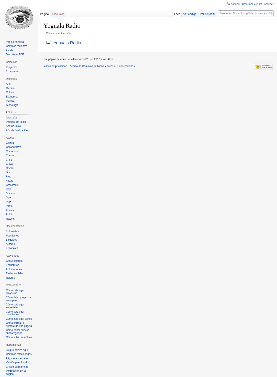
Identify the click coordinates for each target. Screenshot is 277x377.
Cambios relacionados (19, 354)
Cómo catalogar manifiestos (15, 313)
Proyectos (11, 67)
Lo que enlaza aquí (17, 349)
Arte (8, 83)
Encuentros (12, 265)
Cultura (10, 92)
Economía (12, 96)
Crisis (9, 159)
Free (8, 176)
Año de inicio (13, 126)
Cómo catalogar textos (19, 318)
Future (9, 180)
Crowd (9, 163)
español (235, 4)
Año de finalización (17, 130)
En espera (12, 71)
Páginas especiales (17, 358)
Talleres (10, 277)
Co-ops (10, 155)
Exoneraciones (126, 66)
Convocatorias (14, 260)
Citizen (10, 142)
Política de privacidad (54, 66)
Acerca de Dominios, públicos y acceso (92, 66)
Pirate (9, 206)
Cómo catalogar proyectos (15, 292)
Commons (12, 151)
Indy (8, 189)
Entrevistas (12, 231)
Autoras (10, 244)
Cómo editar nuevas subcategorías (17, 332)
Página (44, 14)
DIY (8, 172)
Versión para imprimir (18, 362)
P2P (8, 201)
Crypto (9, 168)
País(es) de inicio (16, 121)
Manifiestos (12, 235)
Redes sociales (14, 273)
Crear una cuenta (252, 4)
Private (10, 210)
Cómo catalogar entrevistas (15, 306)
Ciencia (10, 88)
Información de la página (16, 372)
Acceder (269, 4)
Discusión (58, 14)
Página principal (15, 41)
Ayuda (9, 50)
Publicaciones (14, 269)
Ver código (189, 14)
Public (9, 214)
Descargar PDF (15, 54)
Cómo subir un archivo (19, 337)
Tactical (10, 218)
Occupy (10, 193)
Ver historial (207, 14)
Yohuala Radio (67, 42)
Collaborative (13, 147)
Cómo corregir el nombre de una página (19, 324)
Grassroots (12, 185)
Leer (177, 14)
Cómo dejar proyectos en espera (18, 299)
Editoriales (12, 248)
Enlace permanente (17, 366)
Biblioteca (11, 239)
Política (10, 100)
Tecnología (12, 105)
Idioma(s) (11, 117)
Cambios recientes (16, 46)
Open (9, 197)
